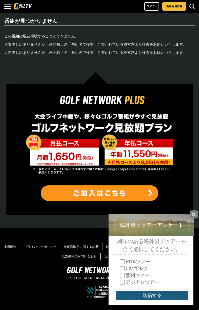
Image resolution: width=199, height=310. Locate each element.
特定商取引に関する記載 (81, 247)
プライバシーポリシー (40, 247)
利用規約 (11, 247)
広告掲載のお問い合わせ (79, 256)
